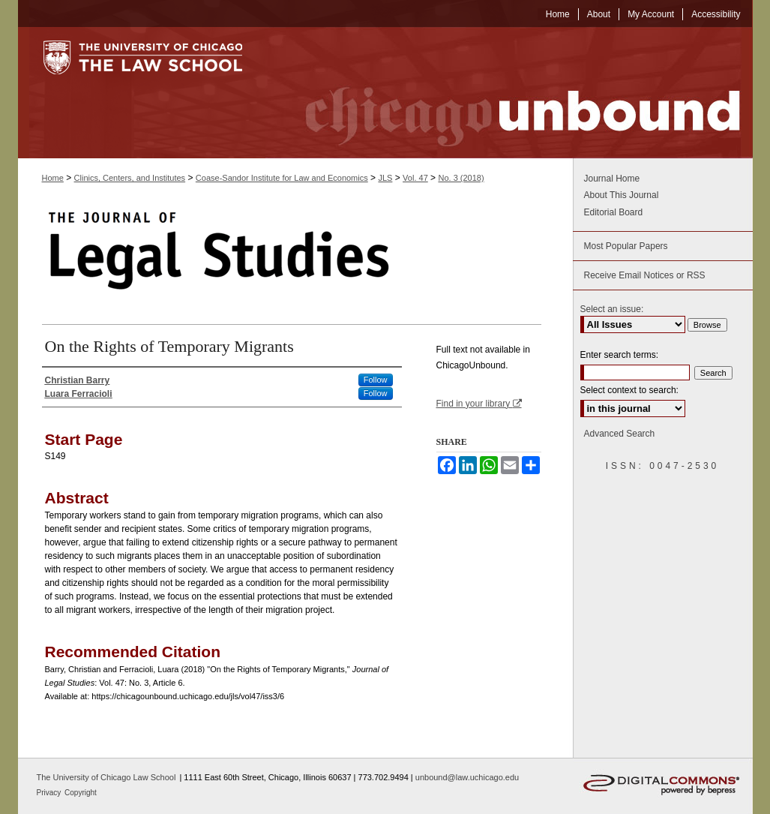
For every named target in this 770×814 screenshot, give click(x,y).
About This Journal (621, 195)
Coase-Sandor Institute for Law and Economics (282, 177)
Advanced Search (619, 433)
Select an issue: (612, 309)
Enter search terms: (619, 355)
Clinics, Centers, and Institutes (130, 177)
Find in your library (479, 403)
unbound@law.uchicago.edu (467, 777)
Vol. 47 (415, 177)
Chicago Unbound (509, 92)
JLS (385, 177)
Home (53, 177)
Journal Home (612, 178)
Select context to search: (629, 390)
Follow (376, 379)
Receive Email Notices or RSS (645, 275)
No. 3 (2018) (461, 177)
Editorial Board (613, 212)
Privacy (50, 792)
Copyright (80, 792)
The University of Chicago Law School (106, 777)
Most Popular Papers (626, 246)
